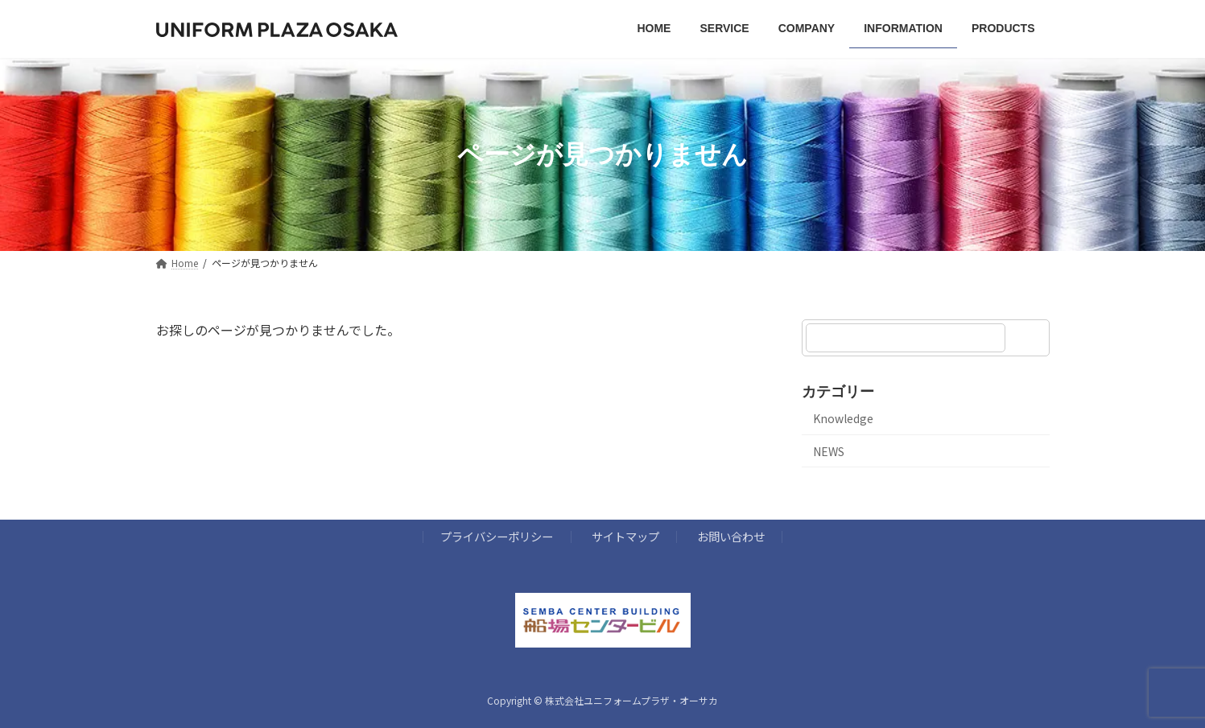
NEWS (828, 451)
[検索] (1029, 337)
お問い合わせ (731, 536)
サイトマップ (625, 536)
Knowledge (843, 418)
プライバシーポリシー (496, 536)
